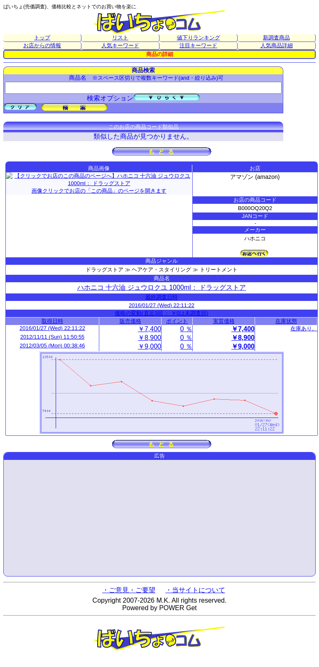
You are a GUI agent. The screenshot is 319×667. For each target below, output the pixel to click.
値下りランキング (198, 37)
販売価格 (130, 321)
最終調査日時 (161, 297)
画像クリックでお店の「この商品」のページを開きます (99, 182)
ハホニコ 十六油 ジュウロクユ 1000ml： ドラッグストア (161, 287)
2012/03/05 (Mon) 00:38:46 (52, 345)
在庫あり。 (303, 328)
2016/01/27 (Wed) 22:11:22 (161, 305)
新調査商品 (276, 37)
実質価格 (224, 321)
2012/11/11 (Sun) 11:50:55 (52, 337)
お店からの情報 (42, 45)
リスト (120, 37)
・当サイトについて (195, 590)
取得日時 (52, 321)
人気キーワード (120, 45)
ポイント (177, 321)
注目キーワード (198, 45)
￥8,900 (149, 337)
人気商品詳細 (276, 45)
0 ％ (186, 328)
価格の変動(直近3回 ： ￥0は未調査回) (161, 313)
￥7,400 (149, 328)
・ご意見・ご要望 (128, 590)
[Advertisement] (159, 518)
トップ (42, 37)
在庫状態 (286, 321)
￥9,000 (149, 346)
